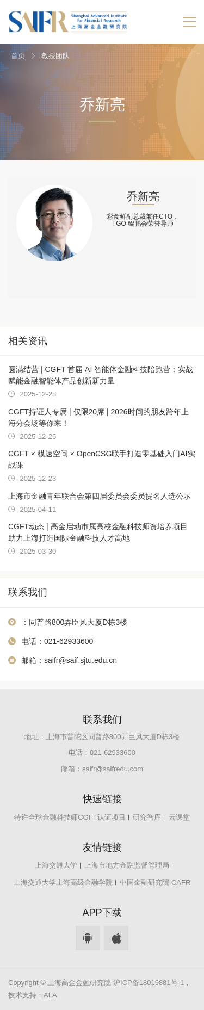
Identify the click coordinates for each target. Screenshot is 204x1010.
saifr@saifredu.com (112, 769)
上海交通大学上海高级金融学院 (63, 882)
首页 (18, 56)
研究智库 (147, 817)
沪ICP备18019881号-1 (148, 982)
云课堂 (179, 817)
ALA (50, 995)
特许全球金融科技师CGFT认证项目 (69, 817)
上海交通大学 (56, 865)
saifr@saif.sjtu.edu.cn (80, 660)
